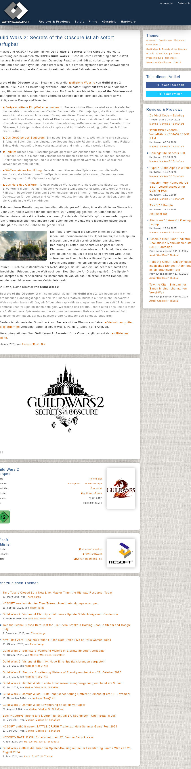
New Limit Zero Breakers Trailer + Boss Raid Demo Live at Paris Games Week (57, 639)
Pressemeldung (154, 58)
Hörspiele (109, 21)
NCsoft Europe (93, 483)
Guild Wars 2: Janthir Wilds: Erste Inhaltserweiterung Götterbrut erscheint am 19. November (66, 694)
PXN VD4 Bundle (161, 205)
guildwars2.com (93, 493)
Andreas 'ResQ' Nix (33, 344)
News (177, 53)
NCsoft (150, 53)
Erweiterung (165, 40)
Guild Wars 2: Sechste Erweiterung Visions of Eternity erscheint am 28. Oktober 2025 (62, 672)
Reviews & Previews (54, 21)
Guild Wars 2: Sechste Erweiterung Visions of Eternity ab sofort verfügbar (54, 650)
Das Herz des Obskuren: (22, 184)
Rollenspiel (95, 479)
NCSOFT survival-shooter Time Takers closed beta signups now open (51, 603)
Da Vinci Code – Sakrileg (166, 115)
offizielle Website (83, 82)
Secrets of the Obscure (159, 62)
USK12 (177, 62)
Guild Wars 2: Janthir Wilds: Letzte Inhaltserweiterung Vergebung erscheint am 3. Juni (62, 683)
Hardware (128, 21)
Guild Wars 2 (153, 45)
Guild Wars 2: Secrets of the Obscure (166, 49)
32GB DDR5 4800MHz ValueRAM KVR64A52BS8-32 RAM (169, 134)
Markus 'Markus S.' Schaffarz (47, 655)
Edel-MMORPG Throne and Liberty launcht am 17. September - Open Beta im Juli (59, 715)
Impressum (166, 3)
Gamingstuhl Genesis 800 (167, 153)
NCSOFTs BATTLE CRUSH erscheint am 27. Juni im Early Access (48, 737)
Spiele (79, 21)
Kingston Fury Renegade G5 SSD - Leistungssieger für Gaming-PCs (169, 186)
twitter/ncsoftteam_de (89, 559)
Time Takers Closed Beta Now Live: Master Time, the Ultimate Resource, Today (58, 592)
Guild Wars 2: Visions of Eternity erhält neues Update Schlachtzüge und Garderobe (60, 614)
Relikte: (11, 152)
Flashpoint (74, 483)
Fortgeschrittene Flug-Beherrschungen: (33, 107)
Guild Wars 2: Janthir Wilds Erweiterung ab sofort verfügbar (44, 704)
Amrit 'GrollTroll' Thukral (38, 756)
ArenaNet (96, 488)
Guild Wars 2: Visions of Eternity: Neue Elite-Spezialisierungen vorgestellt (54, 661)
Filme (93, 21)
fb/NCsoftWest (93, 554)
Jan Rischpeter (158, 214)
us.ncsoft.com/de (92, 549)
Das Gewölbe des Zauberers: (26, 137)
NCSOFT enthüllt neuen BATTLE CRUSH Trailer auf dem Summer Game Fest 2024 (60, 726)
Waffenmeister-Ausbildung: (24, 170)
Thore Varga (33, 597)
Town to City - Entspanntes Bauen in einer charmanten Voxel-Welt (168, 288)
